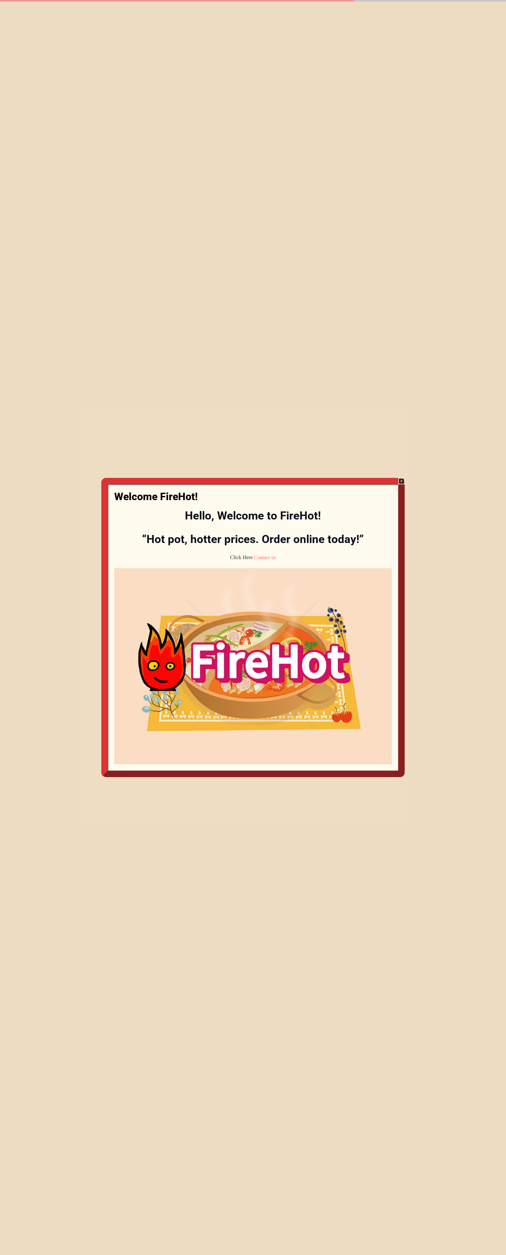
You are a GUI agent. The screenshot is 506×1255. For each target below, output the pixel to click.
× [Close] (401, 481)
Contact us (265, 557)
